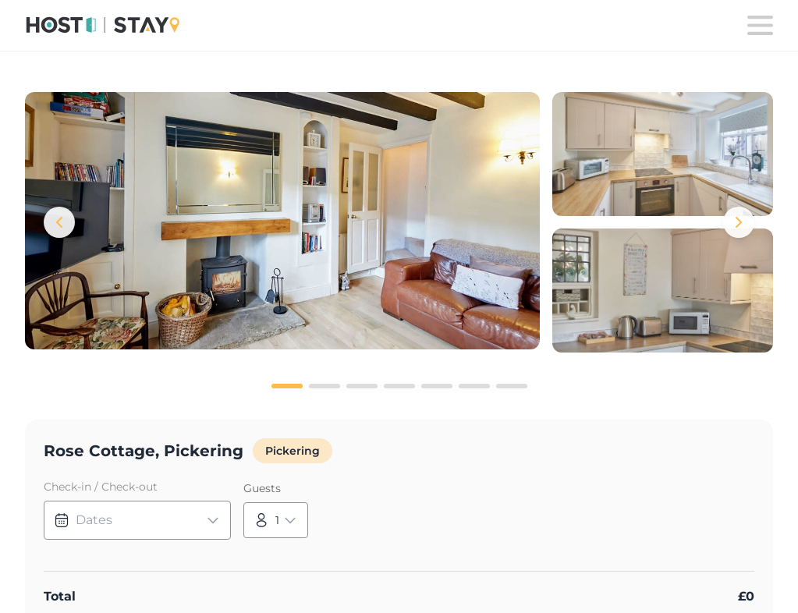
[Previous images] (59, 222)
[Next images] (738, 222)
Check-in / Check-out (101, 487)
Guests (262, 488)
